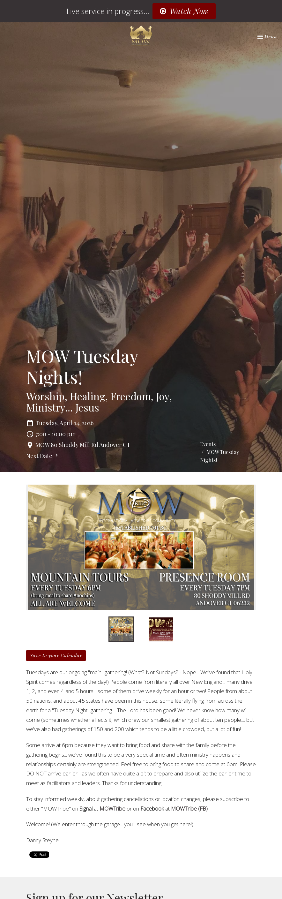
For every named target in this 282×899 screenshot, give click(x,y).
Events (208, 444)
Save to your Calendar (56, 655)
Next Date (43, 456)
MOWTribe (112, 808)
